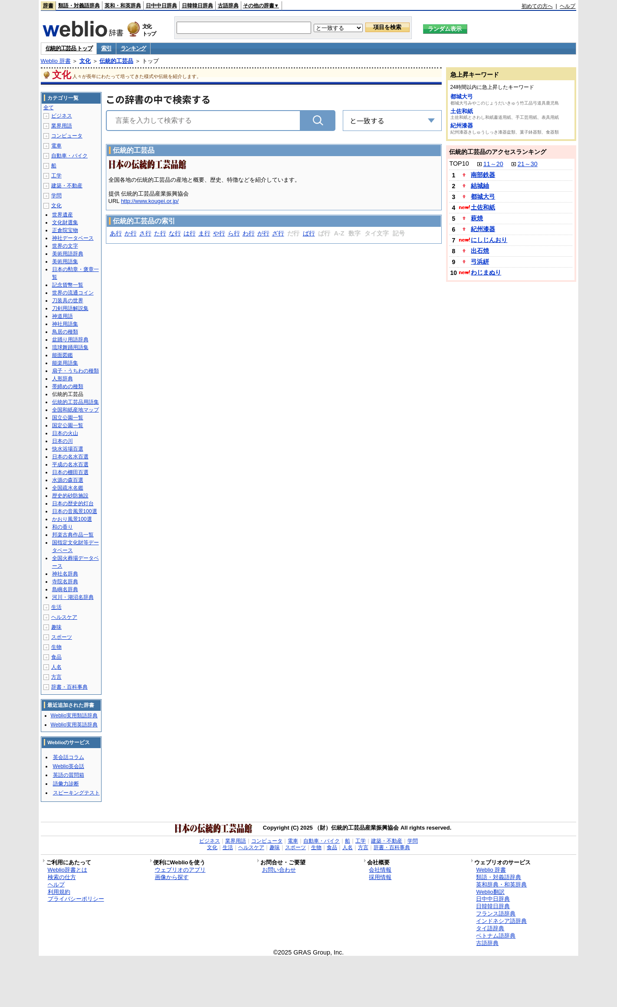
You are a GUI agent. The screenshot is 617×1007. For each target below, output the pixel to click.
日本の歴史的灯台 (73, 503)
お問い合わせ (279, 869)
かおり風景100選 (72, 519)
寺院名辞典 (65, 582)
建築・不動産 (66, 186)
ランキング (133, 48)
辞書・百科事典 (69, 687)
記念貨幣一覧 (67, 285)
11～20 (493, 163)
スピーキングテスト (76, 793)
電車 (56, 146)
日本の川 (62, 441)
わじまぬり (486, 272)
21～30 (528, 163)
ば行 (309, 233)
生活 (56, 607)
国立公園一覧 (67, 418)
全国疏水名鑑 (67, 488)
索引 (106, 48)
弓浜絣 (480, 261)
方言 (56, 677)
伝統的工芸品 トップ (69, 48)
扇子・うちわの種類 (75, 371)
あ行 (116, 233)
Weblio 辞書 (56, 61)
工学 (56, 176)
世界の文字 (65, 246)
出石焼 (480, 250)
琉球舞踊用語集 (70, 347)
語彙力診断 (66, 784)
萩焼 (477, 218)
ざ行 (278, 233)
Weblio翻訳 (490, 892)
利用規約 (59, 892)
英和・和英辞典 (123, 5)
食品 (56, 657)
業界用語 (61, 126)
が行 (263, 233)
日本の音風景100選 (74, 511)
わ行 (249, 233)
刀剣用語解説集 (70, 308)
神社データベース (73, 238)
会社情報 (380, 869)
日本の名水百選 (70, 457)
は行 (190, 233)
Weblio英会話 (68, 766)
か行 (131, 233)
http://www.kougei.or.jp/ (150, 201)
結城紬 (480, 185)
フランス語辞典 (495, 913)
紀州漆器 (461, 125)
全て (48, 107)
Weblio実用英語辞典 (74, 725)
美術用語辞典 (67, 254)
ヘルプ (567, 6)
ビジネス (61, 116)
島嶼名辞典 (65, 589)
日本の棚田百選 (70, 472)
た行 (160, 233)
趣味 (56, 627)
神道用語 (62, 316)
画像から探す (172, 877)
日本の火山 (65, 433)
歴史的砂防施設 (70, 496)
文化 (85, 61)
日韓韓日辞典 (197, 5)
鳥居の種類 (65, 332)
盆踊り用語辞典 (70, 340)
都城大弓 (461, 96)
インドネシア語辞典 (501, 921)
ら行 (234, 233)
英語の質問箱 (68, 775)
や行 (219, 233)
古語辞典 (228, 5)
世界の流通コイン (73, 293)
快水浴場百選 (67, 449)
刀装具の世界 (67, 301)
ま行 (204, 233)
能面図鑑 (62, 355)
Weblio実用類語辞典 (74, 716)
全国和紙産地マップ (75, 410)
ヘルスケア (64, 617)
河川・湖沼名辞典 (73, 597)
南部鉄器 (483, 174)
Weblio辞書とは (67, 869)
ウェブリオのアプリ (180, 869)
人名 (56, 667)
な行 (175, 233)
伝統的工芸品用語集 (75, 402)
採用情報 (380, 877)
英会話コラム (68, 757)
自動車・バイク (69, 156)
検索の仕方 (62, 877)
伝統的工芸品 (116, 61)
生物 (56, 647)
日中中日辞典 (161, 5)
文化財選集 (65, 222)
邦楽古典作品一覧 (73, 535)
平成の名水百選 (70, 464)
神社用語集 (65, 324)
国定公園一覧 (67, 425)
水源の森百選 (67, 480)
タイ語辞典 (490, 928)
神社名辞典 (65, 574)
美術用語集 (65, 261)
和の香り (62, 527)
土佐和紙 (461, 111)
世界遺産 (62, 215)
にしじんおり (489, 239)
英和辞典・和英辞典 (501, 884)
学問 (56, 196)
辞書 (48, 5)
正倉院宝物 (65, 230)
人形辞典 (62, 379)
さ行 (145, 233)
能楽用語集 (65, 363)
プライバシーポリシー (76, 899)
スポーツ (61, 637)
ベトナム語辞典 (495, 935)
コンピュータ (66, 136)
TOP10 (459, 163)
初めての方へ (537, 6)
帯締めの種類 (67, 386)
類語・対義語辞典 (79, 5)
